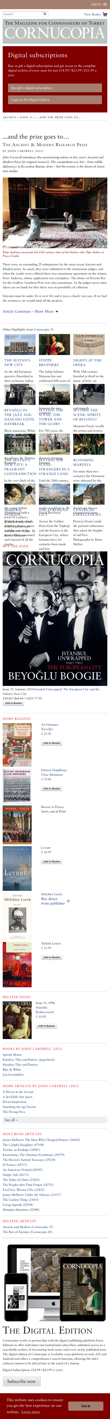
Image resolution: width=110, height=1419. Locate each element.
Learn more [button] (31, 1411)
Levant (45, 847)
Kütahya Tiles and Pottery (20, 1064)
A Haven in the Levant (18, 1092)
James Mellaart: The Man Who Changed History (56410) (41, 1140)
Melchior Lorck (51, 894)
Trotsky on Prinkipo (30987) (21, 1149)
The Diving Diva (14, 1111)
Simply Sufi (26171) (16, 1174)
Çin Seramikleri (13, 1074)
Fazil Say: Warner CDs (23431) (23, 1189)
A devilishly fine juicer (17, 1096)
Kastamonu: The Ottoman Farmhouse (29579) (34, 1154)
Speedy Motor (12, 1054)
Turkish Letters (51, 943)
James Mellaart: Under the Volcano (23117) (32, 1194)
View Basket (92, 14)
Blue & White (12, 1069)
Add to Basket (13, 703)
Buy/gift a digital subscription (31, 88)
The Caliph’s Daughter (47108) (23, 1145)
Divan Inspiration (14, 1101)
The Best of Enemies (16, 1232)
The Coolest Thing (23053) (21, 1199)
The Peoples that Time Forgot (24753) (28, 1184)
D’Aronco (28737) (15, 1164)
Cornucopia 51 (44, 329)
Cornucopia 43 (41, 1232)
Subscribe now (21, 1381)
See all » (11, 1120)
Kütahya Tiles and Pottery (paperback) (29, 1059)
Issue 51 (26, 117)
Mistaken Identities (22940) (21, 1209)
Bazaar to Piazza (52, 807)
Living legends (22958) (18, 1204)
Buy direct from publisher (53, 900)
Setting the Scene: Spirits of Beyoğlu (87, 414)
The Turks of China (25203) (21, 1179)
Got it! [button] (85, 1406)
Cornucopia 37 (42, 1227)
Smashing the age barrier (19, 1106)
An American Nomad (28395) (23, 1169)
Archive (9, 117)
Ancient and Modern (16, 1227)
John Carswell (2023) (42, 1048)
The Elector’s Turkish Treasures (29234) (29, 1159)
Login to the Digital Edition (30, 100)
